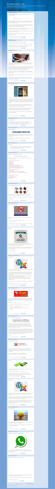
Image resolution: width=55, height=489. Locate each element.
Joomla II (9, 335)
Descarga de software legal (15, 10)
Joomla (17, 393)
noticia (26, 371)
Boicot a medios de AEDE (12, 204)
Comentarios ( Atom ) (15, 485)
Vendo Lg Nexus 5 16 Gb (12, 84)
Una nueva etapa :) (11, 408)
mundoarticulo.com (11, 78)
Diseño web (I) (10, 380)
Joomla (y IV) (10, 257)
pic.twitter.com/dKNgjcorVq (27, 147)
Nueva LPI (10, 228)
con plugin (13, 324)
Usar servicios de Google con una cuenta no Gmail (17, 42)
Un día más (10, 52)
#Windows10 (17, 146)
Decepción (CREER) (24, 10)
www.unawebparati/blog (29, 134)
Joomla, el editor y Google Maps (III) (14, 317)
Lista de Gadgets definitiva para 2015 (14, 185)
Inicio (18, 483)
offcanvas (10, 325)
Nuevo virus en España (12, 289)
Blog (9, 10)
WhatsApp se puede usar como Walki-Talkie (16, 433)
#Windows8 (21, 147)
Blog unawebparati (11, 129)
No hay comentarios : (17, 37)
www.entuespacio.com (14, 479)
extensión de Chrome (15, 223)
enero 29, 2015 (22, 148)
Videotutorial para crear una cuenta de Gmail (16, 457)
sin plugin (16, 324)
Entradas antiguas (30, 483)
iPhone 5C (10, 360)
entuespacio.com (16, 78)
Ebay (9, 114)
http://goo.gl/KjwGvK (16, 195)
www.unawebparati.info (28, 123)
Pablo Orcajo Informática (14, 425)
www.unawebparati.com (16, 122)
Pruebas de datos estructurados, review (15, 154)
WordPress (30, 393)
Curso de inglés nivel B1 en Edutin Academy (14, 36)
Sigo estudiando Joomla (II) (13, 341)
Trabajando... (10, 144)
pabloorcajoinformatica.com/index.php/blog (25, 78)
